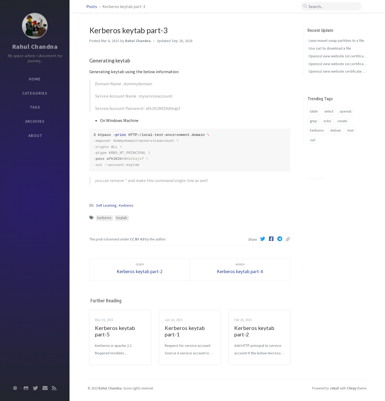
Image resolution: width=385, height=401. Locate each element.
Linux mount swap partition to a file (336, 40)
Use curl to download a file (330, 48)
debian (335, 130)
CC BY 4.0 (137, 239)
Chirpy (351, 388)
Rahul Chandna (35, 46)
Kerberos (126, 205)
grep (313, 121)
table (314, 111)
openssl (345, 111)
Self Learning (106, 205)
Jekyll (334, 388)
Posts (92, 6)
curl (312, 140)
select (328, 111)
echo (327, 121)
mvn (350, 130)
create (342, 121)
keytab (121, 218)
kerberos (104, 218)
